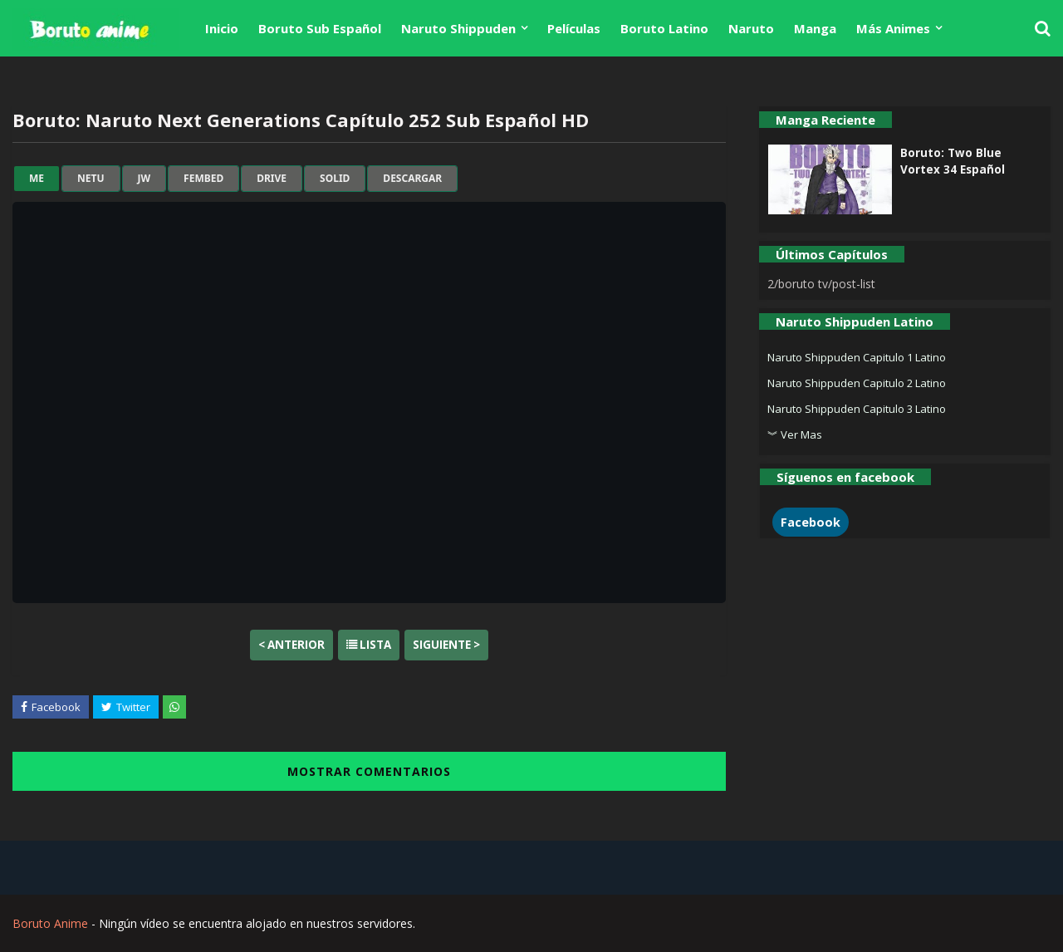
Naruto (751, 28)
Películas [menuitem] (573, 28)
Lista (368, 644)
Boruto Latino (664, 28)
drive (272, 179)
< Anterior (291, 644)
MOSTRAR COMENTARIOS (369, 771)
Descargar (412, 179)
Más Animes (893, 28)
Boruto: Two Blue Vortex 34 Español (952, 161)
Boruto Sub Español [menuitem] (319, 28)
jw (144, 179)
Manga (815, 28)
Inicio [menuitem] (221, 28)
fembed (203, 179)
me (36, 179)
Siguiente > (446, 644)
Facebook (810, 522)
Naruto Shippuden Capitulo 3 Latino (856, 408)
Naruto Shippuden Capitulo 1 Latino (856, 357)
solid (335, 179)
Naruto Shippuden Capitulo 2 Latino (856, 382)
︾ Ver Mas (794, 434)
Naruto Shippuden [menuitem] (458, 28)
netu (90, 179)
